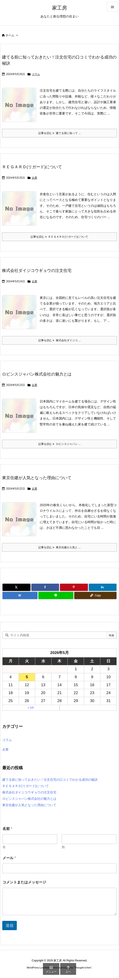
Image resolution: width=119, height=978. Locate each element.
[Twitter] (16, 587)
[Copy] (95, 595)
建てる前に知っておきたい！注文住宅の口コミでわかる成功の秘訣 (50, 779)
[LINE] (55, 595)
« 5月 (31, 707)
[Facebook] (45, 587)
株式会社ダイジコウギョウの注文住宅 (37, 270)
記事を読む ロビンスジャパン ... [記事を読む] (59, 444)
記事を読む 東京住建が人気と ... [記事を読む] (59, 547)
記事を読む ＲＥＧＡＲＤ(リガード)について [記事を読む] (59, 236)
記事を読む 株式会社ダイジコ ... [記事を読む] (59, 340)
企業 (34, 177)
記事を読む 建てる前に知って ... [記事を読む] (59, 133)
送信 (9, 925)
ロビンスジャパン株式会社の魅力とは (37, 374)
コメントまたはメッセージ (24, 882)
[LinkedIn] (103, 587)
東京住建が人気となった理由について (37, 478)
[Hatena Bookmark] (19, 595)
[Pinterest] (74, 587)
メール (9, 858)
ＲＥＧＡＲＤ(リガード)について (32, 167)
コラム (36, 74)
